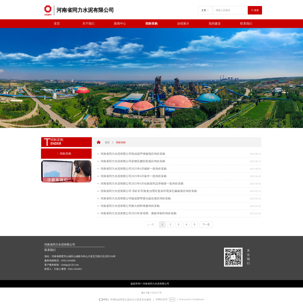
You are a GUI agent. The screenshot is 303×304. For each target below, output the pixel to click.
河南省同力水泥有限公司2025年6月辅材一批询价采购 (133, 168)
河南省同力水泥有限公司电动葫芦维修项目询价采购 (132, 153)
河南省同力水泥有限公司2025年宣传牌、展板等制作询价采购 (138, 213)
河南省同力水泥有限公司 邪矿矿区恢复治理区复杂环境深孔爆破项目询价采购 (148, 191)
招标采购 (121, 142)
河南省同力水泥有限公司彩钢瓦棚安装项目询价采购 (132, 161)
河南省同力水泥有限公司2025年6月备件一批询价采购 (133, 176)
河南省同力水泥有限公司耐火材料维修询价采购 (130, 205)
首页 (107, 142)
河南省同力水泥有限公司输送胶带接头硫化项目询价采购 (135, 198)
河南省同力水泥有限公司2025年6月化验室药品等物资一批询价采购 (141, 183)
